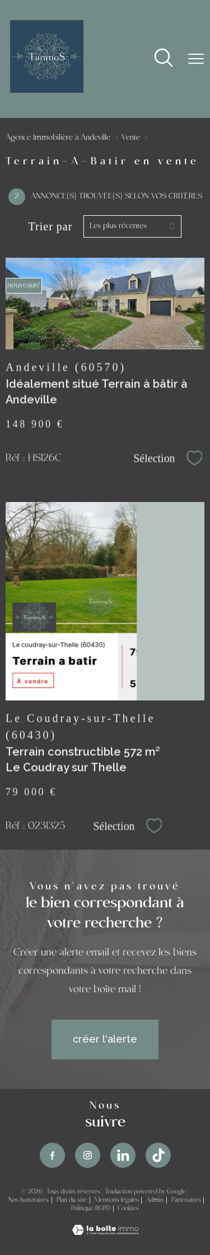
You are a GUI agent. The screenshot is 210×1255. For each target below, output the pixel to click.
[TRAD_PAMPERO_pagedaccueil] (46, 89)
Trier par (51, 226)
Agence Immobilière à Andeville (58, 138)
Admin (155, 1200)
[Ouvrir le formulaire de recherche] (163, 59)
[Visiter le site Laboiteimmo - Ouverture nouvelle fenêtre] (105, 1231)
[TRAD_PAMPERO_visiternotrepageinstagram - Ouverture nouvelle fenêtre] (87, 1155)
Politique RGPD (90, 1208)
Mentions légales (117, 1200)
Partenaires (186, 1200)
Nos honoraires (28, 1200)
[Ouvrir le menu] (196, 59)
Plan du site (72, 1200)
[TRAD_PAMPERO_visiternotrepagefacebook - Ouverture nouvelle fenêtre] (52, 1155)
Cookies (128, 1208)
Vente (131, 138)
